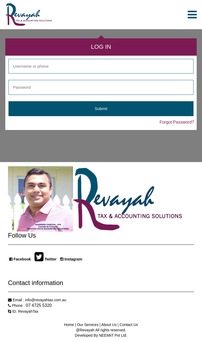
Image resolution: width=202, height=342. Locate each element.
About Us (109, 325)
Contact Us (128, 325)
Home (69, 325)
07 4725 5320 (39, 305)
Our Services (88, 325)
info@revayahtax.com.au (45, 300)
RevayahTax (28, 311)
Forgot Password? (177, 122)
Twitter (46, 259)
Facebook (20, 259)
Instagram (71, 259)
